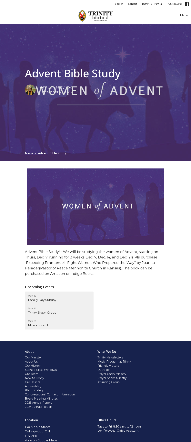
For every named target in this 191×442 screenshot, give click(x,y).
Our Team (31, 374)
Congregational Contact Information (50, 394)
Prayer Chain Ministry (111, 374)
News (29, 153)
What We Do (106, 351)
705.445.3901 (174, 3)
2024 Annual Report (38, 407)
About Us (31, 361)
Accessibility (33, 386)
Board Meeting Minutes (41, 398)
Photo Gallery (34, 390)
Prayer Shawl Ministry (112, 378)
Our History (33, 365)
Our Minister (33, 357)
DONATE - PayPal (152, 3)
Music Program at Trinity (114, 361)
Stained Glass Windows (41, 370)
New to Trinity (34, 378)
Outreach (103, 370)
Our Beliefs (32, 382)
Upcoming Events (39, 286)
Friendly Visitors (108, 365)
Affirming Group (108, 382)
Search (119, 3)
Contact (132, 3)
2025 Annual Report (38, 402)
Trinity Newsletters (110, 357)
